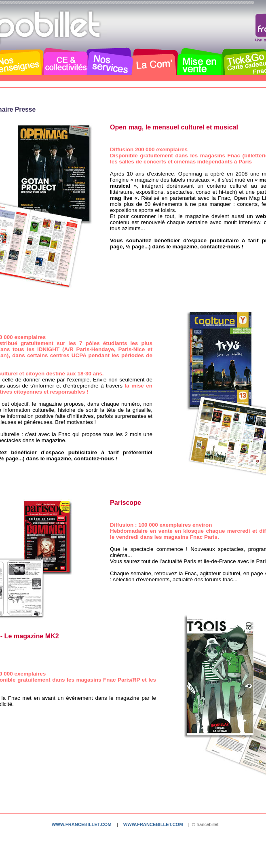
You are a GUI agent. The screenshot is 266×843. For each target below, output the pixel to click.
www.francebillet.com (82, 824)
